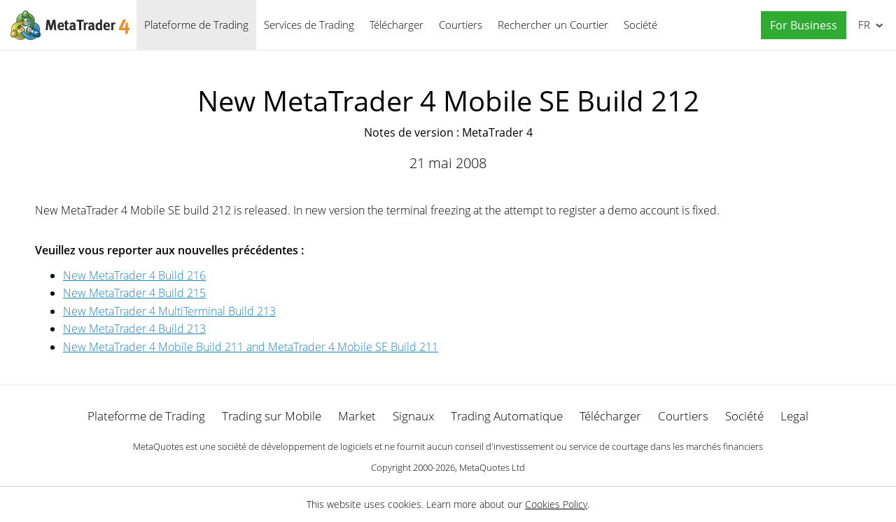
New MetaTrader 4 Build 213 (134, 328)
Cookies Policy (556, 504)
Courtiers (460, 25)
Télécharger (397, 25)
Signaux (413, 416)
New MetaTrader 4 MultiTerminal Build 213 (169, 311)
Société (640, 25)
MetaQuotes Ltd (492, 467)
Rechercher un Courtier (553, 25)
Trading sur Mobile (271, 416)
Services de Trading (309, 25)
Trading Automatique (507, 416)
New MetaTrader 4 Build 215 (134, 293)
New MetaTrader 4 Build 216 (134, 275)
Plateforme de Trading (196, 25)
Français (862, 25)
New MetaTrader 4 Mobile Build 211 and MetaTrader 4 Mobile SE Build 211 (250, 347)
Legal (794, 416)
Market (357, 416)
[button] (800, 25)
